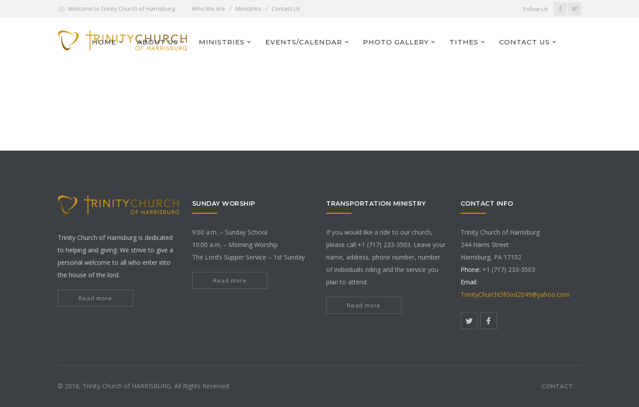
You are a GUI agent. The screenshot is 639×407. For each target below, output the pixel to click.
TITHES (464, 42)
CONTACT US (524, 42)
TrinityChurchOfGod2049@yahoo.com (515, 294)
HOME (104, 42)
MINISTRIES (222, 42)
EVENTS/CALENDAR (303, 42)
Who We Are (208, 8)
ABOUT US (157, 42)
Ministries (248, 8)
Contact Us (286, 8)
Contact (557, 386)
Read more (95, 298)
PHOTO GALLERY (396, 42)
